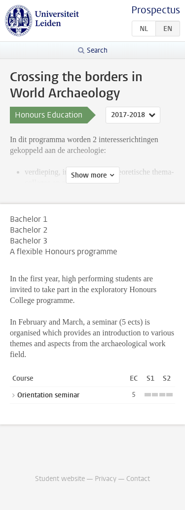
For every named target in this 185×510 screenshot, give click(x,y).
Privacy (105, 478)
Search (97, 50)
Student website (60, 478)
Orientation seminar (48, 395)
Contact (138, 478)
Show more (89, 175)
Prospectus (155, 10)
